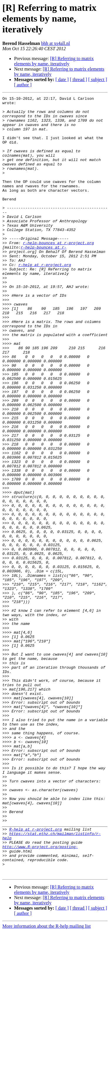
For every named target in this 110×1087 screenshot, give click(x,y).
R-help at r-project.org (35, 976)
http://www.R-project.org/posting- (40, 997)
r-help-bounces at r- (43, 277)
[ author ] (23, 84)
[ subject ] (97, 79)
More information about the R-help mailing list (46, 1081)
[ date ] (62, 79)
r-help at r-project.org (44, 298)
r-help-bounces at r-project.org (58, 272)
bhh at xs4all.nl (55, 43)
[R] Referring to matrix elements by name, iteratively (54, 61)
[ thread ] (78, 79)
